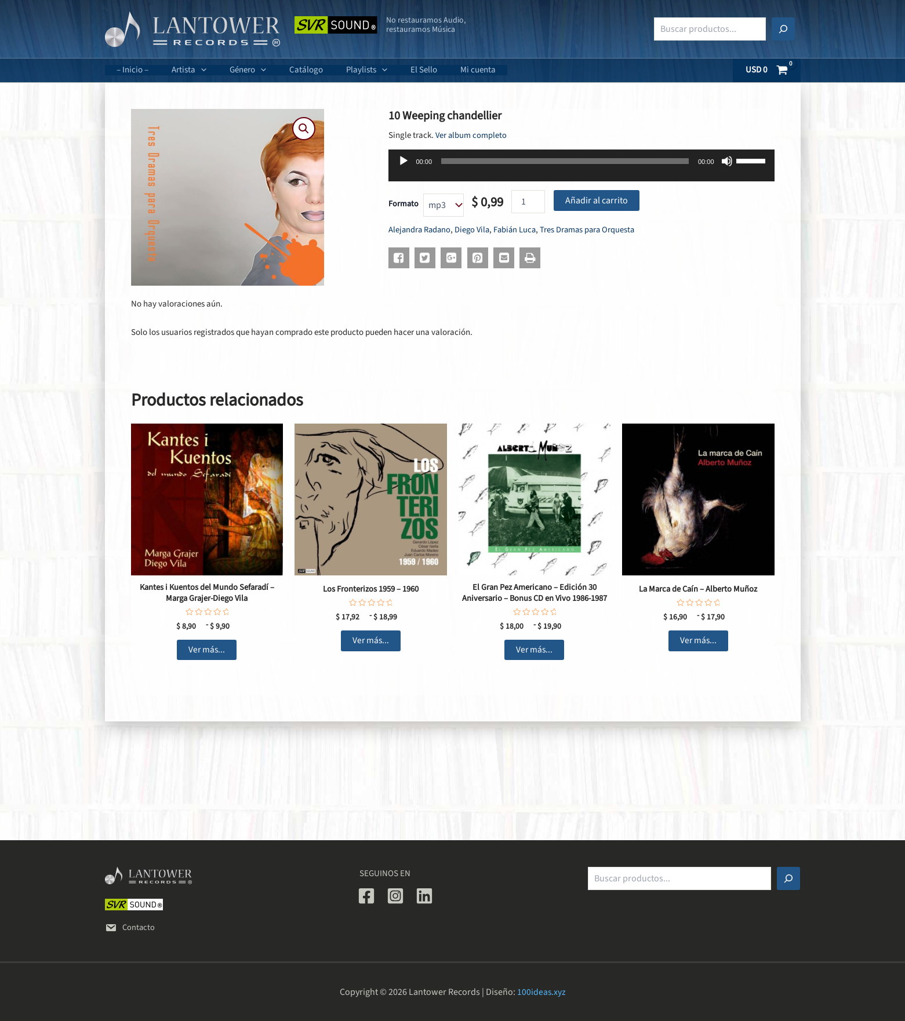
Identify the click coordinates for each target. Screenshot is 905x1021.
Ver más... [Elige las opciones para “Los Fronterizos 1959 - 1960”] (371, 641)
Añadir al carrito (596, 200)
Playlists (340, 70)
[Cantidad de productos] (528, 201)
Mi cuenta (440, 70)
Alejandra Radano (420, 230)
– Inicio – (130, 70)
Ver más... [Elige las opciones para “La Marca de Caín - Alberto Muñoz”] (698, 641)
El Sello (392, 70)
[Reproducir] (403, 161)
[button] (303, 129)
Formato (403, 204)
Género (233, 70)
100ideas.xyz (541, 992)
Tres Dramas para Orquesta (594, 230)
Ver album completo (471, 135)
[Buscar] (783, 29)
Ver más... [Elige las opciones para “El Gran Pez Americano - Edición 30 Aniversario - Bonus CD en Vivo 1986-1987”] (534, 651)
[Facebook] (366, 896)
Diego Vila (475, 230)
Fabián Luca (519, 230)
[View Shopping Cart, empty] (767, 70)
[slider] (565, 161)
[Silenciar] (727, 161)
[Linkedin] (424, 896)
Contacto (130, 927)
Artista (180, 70)
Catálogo (286, 70)
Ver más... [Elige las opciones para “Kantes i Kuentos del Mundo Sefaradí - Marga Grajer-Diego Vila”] (207, 651)
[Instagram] (395, 896)
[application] (192, 70)
